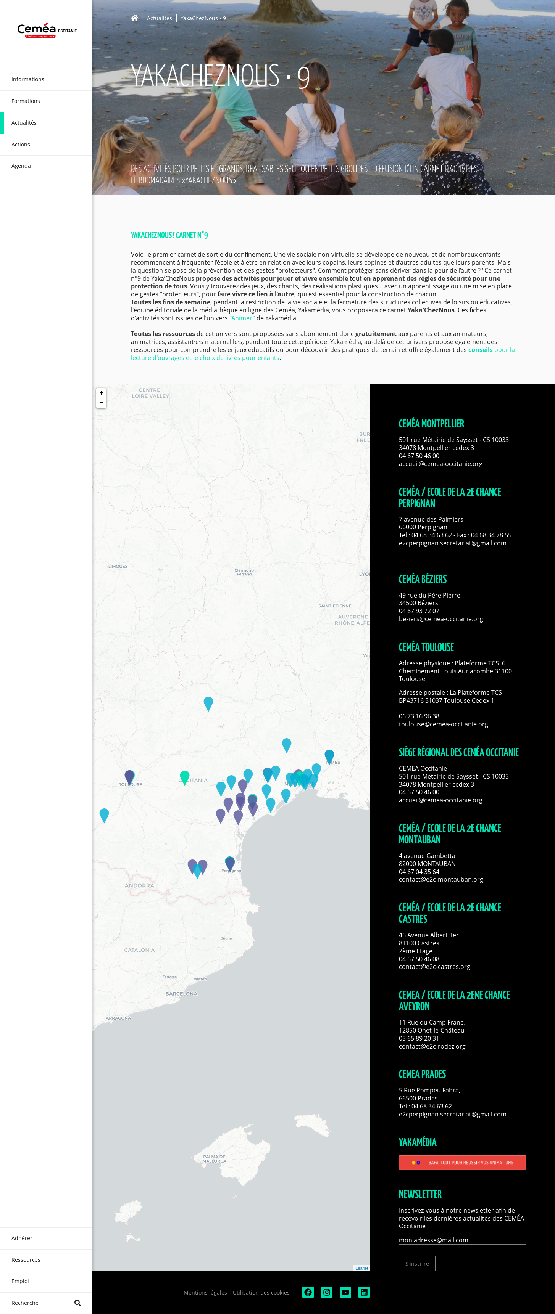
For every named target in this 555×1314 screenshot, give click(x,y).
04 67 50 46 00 (419, 455)
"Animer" (242, 318)
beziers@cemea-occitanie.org (441, 619)
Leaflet (361, 1268)
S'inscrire (417, 1263)
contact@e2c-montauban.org (441, 879)
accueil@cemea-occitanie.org (440, 463)
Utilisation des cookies (261, 1292)
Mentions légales (205, 1292)
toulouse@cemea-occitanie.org (443, 724)
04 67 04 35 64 (419, 871)
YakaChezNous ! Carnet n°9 (169, 235)
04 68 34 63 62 (431, 535)
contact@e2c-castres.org (434, 966)
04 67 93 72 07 (419, 611)
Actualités (159, 18)
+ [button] (101, 393)
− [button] (101, 403)
